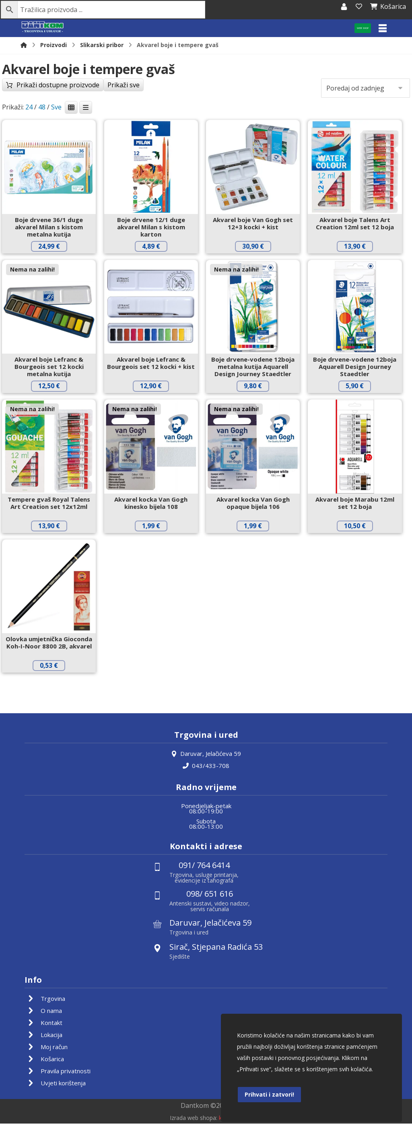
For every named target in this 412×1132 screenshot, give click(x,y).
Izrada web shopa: (193, 1126)
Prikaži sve (144, 101)
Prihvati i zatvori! (269, 1093)
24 (29, 108)
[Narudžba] (365, 89)
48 (41, 108)
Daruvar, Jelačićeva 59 (206, 763)
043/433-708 (206, 775)
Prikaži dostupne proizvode (68, 101)
